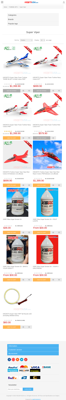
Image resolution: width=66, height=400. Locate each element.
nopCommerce (36, 399)
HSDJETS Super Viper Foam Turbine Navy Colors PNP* (17, 125)
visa (35, 366)
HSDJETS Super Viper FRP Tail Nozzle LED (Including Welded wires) (17, 314)
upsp (24, 377)
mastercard (24, 366)
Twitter (21, 359)
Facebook (9, 359)
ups (35, 377)
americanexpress (13, 370)
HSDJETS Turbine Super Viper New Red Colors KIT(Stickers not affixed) (16, 173)
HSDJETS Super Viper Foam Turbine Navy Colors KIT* (47, 78)
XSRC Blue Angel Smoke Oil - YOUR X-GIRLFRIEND (46, 267)
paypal (13, 366)
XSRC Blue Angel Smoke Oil (12, 219)
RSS (17, 359)
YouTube (13, 359)
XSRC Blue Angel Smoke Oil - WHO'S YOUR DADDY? (15, 267)
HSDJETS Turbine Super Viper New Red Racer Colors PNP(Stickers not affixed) (46, 173)
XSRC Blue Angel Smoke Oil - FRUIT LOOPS (45, 220)
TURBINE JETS (13, 7)
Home (5, 7)
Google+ (25, 359)
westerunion (35, 370)
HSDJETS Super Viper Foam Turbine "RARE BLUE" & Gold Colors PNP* (15, 78)
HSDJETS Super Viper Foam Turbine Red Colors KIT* (46, 125)
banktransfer (46, 366)
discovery (24, 370)
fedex (13, 377)
